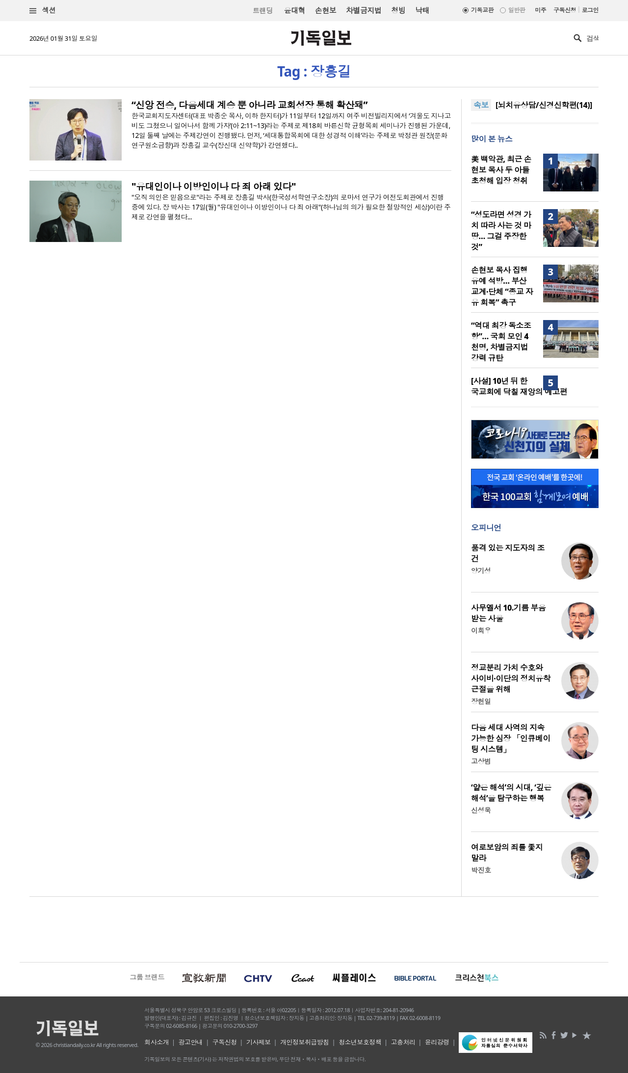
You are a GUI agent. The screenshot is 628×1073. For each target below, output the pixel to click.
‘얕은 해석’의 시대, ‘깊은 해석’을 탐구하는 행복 (511, 793)
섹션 (42, 10)
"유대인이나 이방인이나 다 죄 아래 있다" (213, 186)
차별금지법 (363, 10)
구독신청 (564, 10)
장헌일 (481, 701)
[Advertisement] (314, 928)
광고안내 (191, 1042)
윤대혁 (294, 10)
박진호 (481, 870)
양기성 (481, 570)
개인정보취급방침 (304, 1042)
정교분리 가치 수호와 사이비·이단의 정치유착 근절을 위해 (510, 678)
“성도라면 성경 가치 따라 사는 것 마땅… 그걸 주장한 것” (501, 230)
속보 (481, 105)
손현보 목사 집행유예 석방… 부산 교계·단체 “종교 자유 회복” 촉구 (502, 286)
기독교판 (482, 10)
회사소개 (156, 1042)
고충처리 (403, 1042)
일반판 (516, 10)
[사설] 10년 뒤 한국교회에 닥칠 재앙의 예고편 (519, 386)
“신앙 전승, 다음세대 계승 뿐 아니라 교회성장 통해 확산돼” (249, 105)
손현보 (325, 10)
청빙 (398, 10)
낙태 (422, 10)
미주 (540, 10)
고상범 (481, 761)
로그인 (590, 10)
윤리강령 (437, 1042)
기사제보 (258, 1042)
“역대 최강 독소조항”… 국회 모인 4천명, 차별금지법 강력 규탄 (501, 341)
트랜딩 (262, 10)
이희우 (481, 630)
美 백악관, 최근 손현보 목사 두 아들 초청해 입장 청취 (501, 170)
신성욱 (481, 810)
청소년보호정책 (360, 1042)
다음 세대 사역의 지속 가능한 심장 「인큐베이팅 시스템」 (510, 738)
